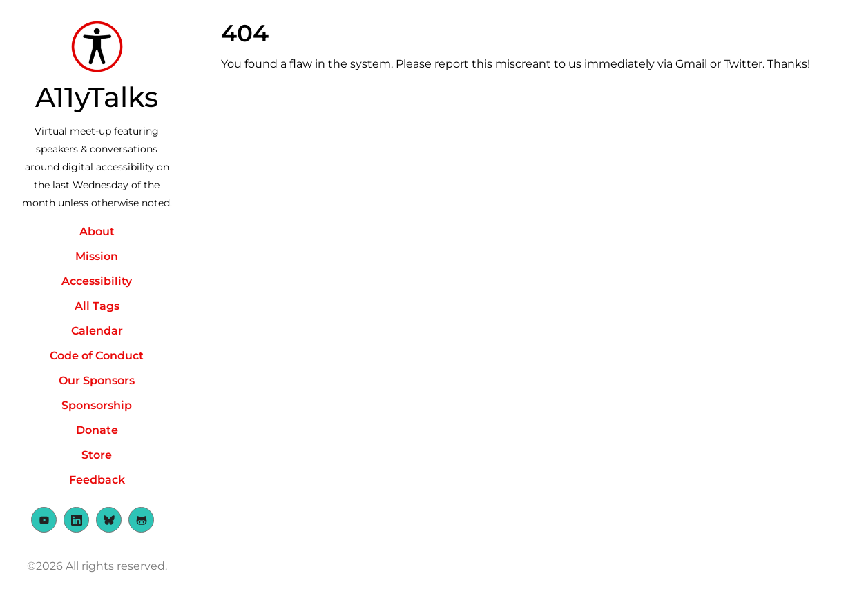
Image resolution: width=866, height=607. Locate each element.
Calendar (97, 330)
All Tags (97, 305)
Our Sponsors (97, 380)
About (97, 231)
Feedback (97, 479)
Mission (96, 256)
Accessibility (96, 281)
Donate (97, 430)
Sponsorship (96, 405)
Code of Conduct (97, 355)
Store (96, 454)
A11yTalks (96, 97)
